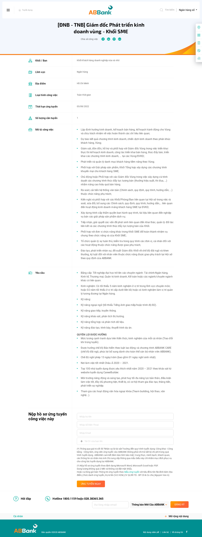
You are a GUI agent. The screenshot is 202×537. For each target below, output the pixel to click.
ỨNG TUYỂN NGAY (91, 483)
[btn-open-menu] (8, 10)
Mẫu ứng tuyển (131, 472)
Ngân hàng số (187, 10)
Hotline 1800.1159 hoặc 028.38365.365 (74, 498)
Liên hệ (165, 532)
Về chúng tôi (177, 532)
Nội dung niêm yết (151, 532)
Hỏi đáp (22, 498)
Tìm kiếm (167, 10)
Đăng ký (179, 504)
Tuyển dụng (27, 10)
